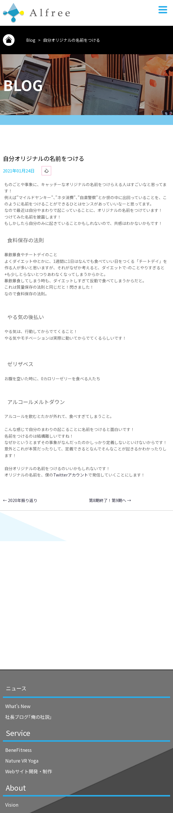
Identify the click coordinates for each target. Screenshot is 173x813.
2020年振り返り (20, 500)
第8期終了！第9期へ (110, 500)
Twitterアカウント (70, 475)
